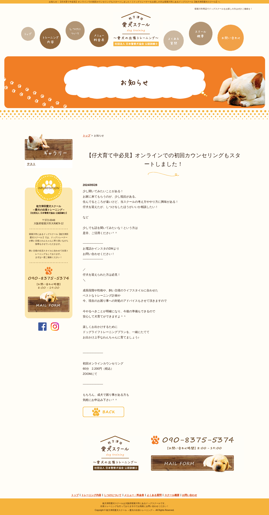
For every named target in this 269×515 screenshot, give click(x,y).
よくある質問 (154, 495)
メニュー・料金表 (134, 495)
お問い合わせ (189, 495)
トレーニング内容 (91, 495)
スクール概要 (172, 495)
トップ (86, 135)
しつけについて (112, 495)
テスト (31, 164)
